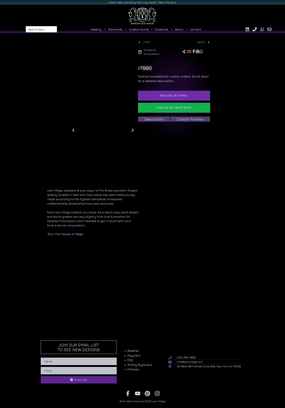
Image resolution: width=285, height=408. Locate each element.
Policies (133, 369)
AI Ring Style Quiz (139, 365)
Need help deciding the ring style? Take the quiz (142, 2)
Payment (133, 355)
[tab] (154, 119)
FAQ (130, 360)
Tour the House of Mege (65, 234)
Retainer (133, 351)
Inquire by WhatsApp (174, 107)
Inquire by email (174, 95)
